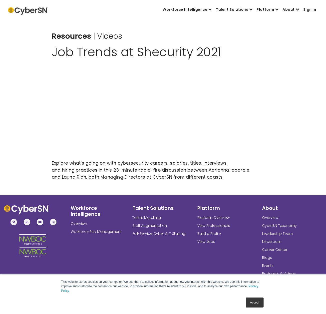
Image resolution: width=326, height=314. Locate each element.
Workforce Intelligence (187, 9)
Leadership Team (277, 233)
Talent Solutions (234, 9)
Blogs (267, 257)
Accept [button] (254, 302)
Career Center (274, 249)
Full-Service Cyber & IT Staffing (158, 233)
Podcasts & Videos (279, 273)
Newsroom (271, 241)
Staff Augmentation (149, 225)
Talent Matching (146, 217)
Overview (79, 223)
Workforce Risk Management (96, 231)
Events (268, 265)
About (291, 9)
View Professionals (213, 225)
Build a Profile (209, 233)
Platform (268, 9)
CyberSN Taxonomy (279, 225)
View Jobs (206, 241)
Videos (109, 36)
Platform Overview (213, 217)
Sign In (309, 9)
